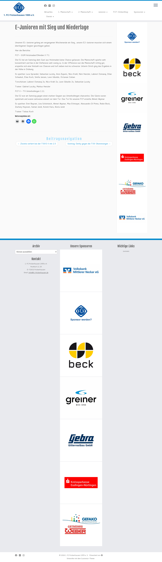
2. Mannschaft (85, 12)
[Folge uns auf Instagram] (55, 5)
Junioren (102, 12)
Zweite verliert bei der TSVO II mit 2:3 (37, 143)
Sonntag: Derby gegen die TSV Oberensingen (89, 143)
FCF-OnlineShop (120, 12)
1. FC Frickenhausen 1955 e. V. (76, 555)
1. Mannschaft (65, 12)
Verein (50, 16)
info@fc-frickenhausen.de (38, 272)
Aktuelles (48, 12)
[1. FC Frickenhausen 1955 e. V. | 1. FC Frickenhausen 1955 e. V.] (19, 9)
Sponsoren (139, 12)
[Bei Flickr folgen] (50, 5)
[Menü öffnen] (156, 5)
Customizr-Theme (87, 558)
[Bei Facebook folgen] (46, 5)
